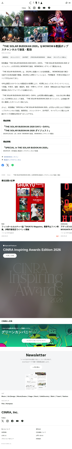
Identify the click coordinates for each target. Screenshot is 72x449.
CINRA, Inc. (10, 412)
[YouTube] (44, 8)
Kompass (9, 403)
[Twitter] (29, 8)
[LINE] (49, 8)
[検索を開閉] (66, 2)
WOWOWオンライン (11, 157)
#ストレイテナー (15, 57)
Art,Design (11, 396)
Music (8, 175)
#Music (49, 57)
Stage (30, 396)
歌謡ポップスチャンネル (12, 160)
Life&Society (44, 396)
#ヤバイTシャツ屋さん (60, 57)
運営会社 (38, 429)
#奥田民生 (5, 57)
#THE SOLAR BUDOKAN (38, 57)
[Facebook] (39, 8)
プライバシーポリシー (8, 438)
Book (36, 396)
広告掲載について (41, 432)
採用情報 (4, 432)
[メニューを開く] (69, 2)
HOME (3, 175)
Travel (58, 396)
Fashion (65, 396)
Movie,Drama (21, 396)
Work (53, 396)
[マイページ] (2, 2)
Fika (3, 403)
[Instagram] (34, 8)
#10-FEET (25, 57)
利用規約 (38, 438)
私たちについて (6, 429)
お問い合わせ (39, 435)
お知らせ (4, 435)
